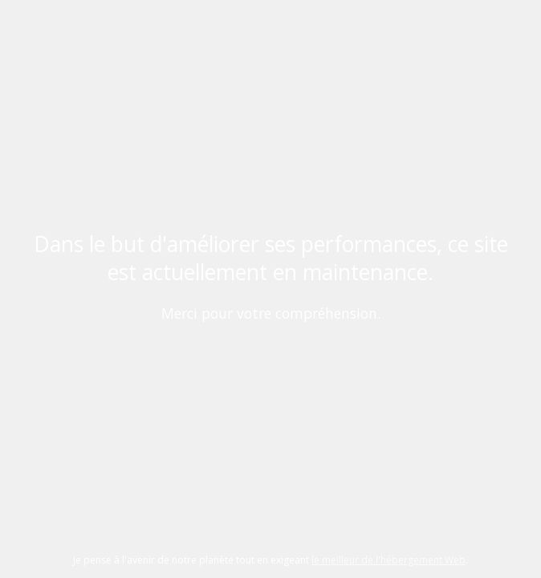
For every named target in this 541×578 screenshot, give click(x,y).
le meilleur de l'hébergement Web (388, 560)
